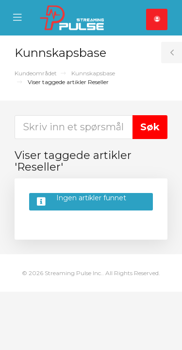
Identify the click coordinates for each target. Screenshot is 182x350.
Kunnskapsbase (93, 73)
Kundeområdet (36, 73)
